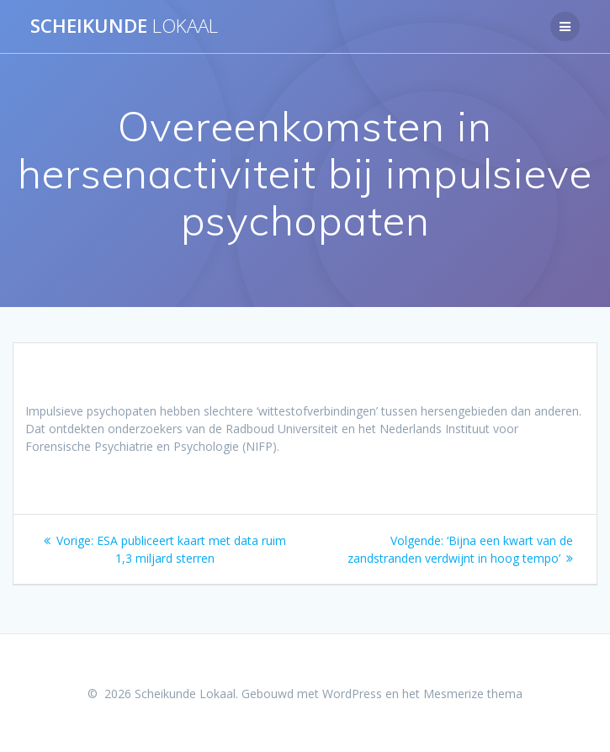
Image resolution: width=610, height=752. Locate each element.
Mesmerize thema (472, 694)
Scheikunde (124, 26)
